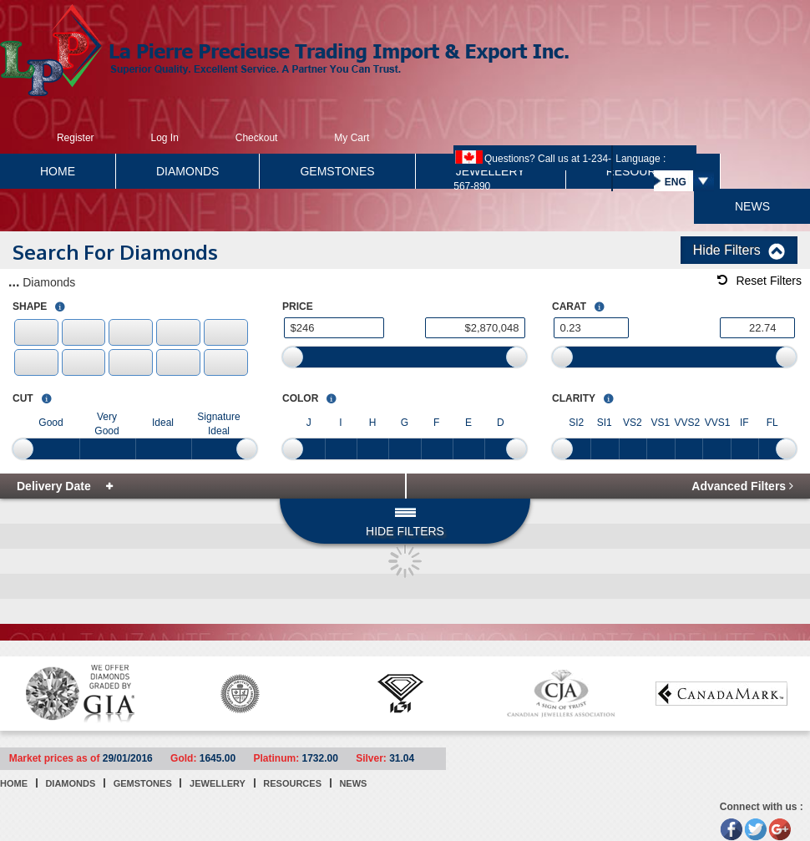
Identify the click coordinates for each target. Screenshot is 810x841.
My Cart (351, 138)
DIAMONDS (187, 171)
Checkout (256, 138)
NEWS (752, 206)
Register (75, 138)
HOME (57, 171)
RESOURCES (292, 783)
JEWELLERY (218, 783)
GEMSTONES (337, 171)
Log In (164, 138)
